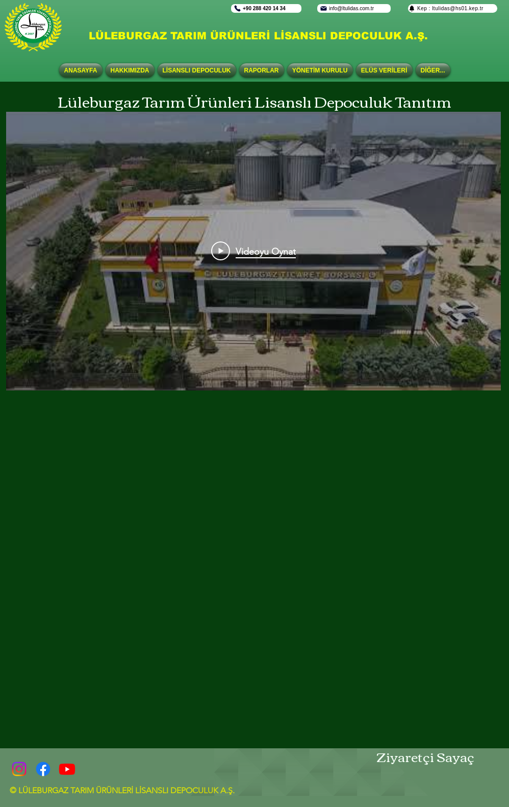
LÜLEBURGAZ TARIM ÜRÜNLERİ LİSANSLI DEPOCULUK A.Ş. (258, 35)
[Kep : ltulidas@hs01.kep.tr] (452, 8)
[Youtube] (67, 769)
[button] (197, 70)
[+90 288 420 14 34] (266, 8)
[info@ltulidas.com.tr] (354, 8)
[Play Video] (253, 251)
